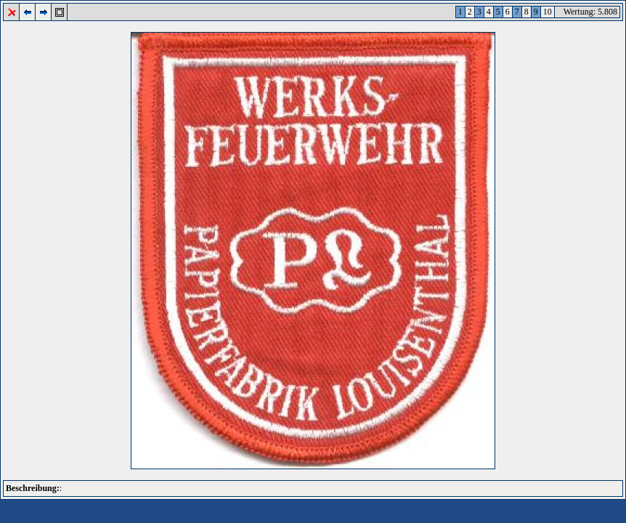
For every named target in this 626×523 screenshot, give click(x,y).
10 (547, 12)
